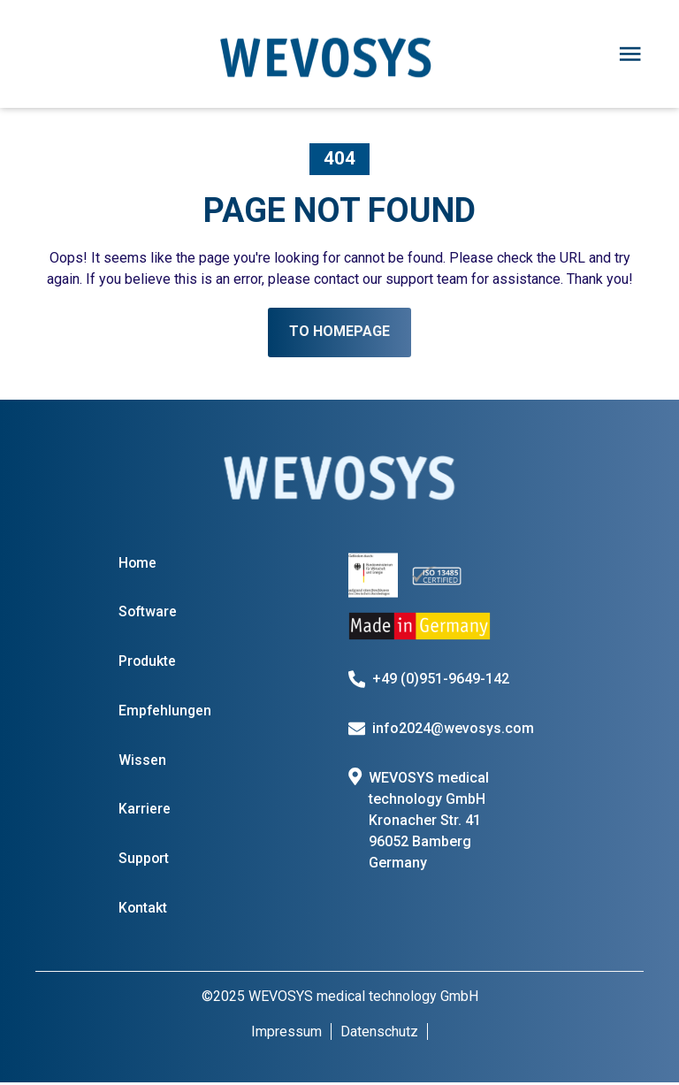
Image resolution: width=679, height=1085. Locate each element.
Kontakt (143, 909)
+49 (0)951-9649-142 (441, 678)
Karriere (144, 810)
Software (148, 612)
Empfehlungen (165, 711)
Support (144, 860)
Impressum (286, 1034)
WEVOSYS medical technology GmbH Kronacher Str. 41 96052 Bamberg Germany (430, 820)
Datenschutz (379, 1034)
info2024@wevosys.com (454, 728)
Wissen (142, 761)
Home (137, 562)
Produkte (147, 661)
